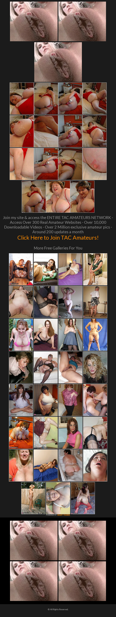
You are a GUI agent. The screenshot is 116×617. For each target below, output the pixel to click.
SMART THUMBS (63, 515)
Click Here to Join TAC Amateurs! (58, 237)
